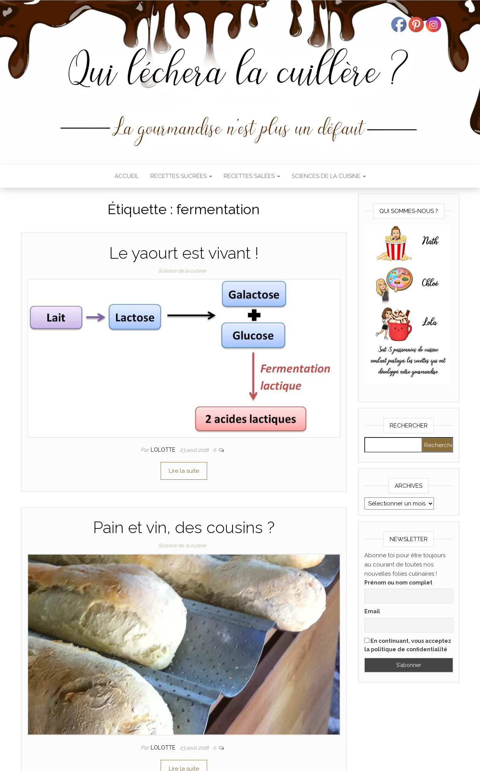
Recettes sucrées (181, 176)
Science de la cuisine (182, 271)
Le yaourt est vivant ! (184, 253)
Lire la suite (184, 470)
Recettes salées (252, 176)
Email (372, 611)
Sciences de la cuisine (329, 176)
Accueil (127, 176)
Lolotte (164, 450)
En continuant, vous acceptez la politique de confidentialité (407, 645)
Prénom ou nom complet (398, 582)
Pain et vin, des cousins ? (184, 527)
